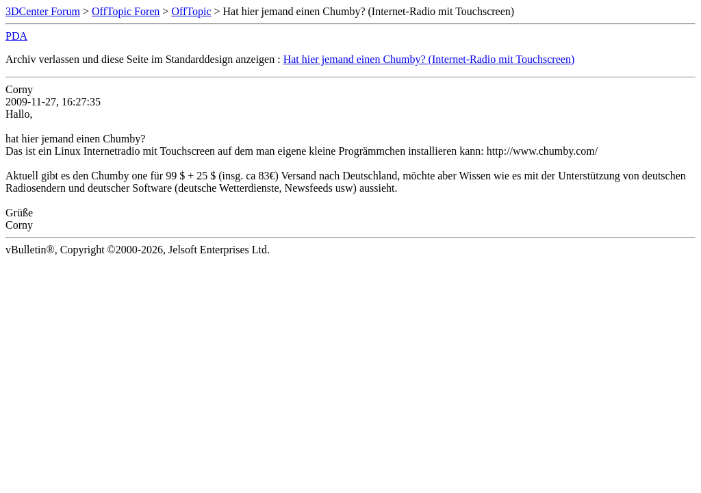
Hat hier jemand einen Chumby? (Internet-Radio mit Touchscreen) (429, 59)
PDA (16, 36)
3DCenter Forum (42, 11)
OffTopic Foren (126, 11)
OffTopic (191, 11)
